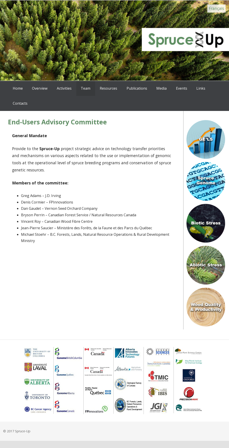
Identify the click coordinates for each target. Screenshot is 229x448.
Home (18, 88)
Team (85, 88)
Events (181, 88)
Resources (108, 88)
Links (200, 88)
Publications (137, 88)
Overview (39, 88)
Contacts (20, 103)
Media (161, 88)
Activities (64, 88)
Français (216, 8)
